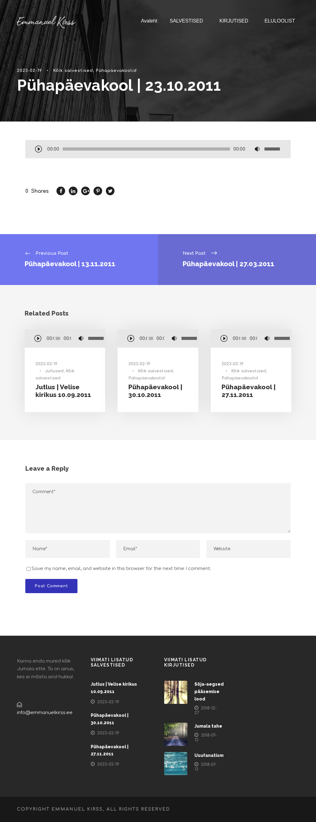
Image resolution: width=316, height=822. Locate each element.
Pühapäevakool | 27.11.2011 (249, 391)
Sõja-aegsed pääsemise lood (209, 691)
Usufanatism (208, 755)
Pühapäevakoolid (116, 70)
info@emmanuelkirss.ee (45, 712)
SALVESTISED (186, 20)
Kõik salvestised (73, 70)
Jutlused (54, 371)
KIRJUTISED (233, 20)
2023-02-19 (29, 70)
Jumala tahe (208, 726)
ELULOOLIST (279, 20)
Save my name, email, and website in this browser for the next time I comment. (121, 568)
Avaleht (149, 20)
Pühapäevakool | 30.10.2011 (155, 391)
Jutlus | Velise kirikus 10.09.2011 (63, 391)
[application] (158, 149)
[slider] (146, 149)
